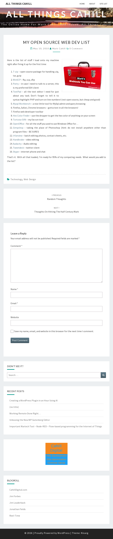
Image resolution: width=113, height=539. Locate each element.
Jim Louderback (17, 502)
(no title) (14, 406)
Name (14, 289)
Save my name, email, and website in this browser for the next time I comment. (54, 331)
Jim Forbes (15, 496)
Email (14, 303)
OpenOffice (18, 123)
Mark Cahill (59, 48)
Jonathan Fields (17, 509)
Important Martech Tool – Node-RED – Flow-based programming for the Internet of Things (55, 426)
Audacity (17, 143)
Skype (16, 151)
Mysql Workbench (22, 103)
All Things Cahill (19, 3)
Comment (16, 245)
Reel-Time (14, 515)
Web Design (30, 179)
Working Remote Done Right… (25, 413)
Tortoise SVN (19, 119)
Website (15, 317)
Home (82, 3)
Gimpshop (18, 127)
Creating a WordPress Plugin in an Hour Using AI (33, 400)
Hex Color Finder (21, 115)
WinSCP (17, 79)
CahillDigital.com (18, 489)
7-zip (15, 71)
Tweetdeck (18, 147)
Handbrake (18, 139)
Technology (16, 179)
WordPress (64, 532)
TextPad (17, 91)
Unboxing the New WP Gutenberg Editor (29, 419)
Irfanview (17, 135)
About (92, 3)
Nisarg (84, 532)
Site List (103, 3)
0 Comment (76, 48)
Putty (16, 83)
